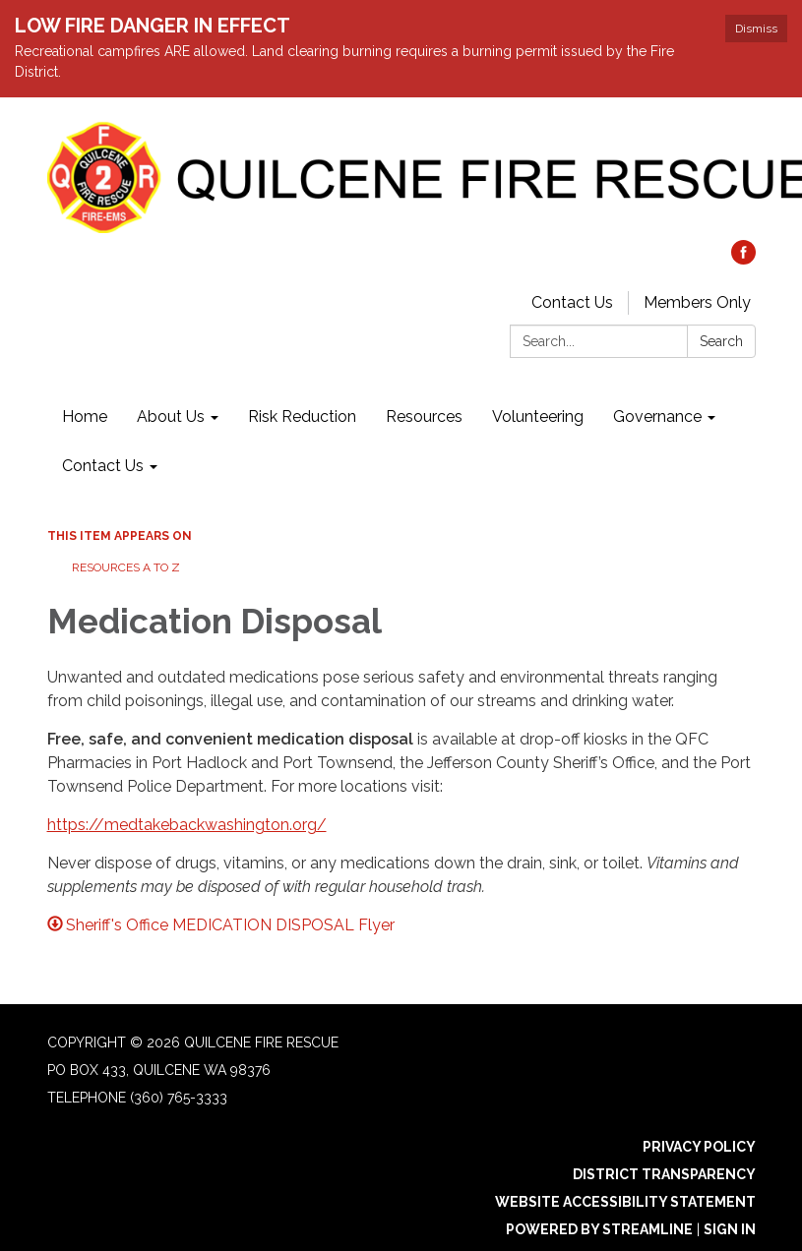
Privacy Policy (699, 1147)
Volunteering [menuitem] (538, 416)
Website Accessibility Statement (625, 1202)
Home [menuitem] (84, 416)
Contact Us (572, 302)
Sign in (730, 1229)
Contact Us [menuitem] (103, 465)
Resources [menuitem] (424, 416)
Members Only (697, 302)
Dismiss (756, 28)
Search (721, 341)
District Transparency (664, 1174)
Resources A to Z (126, 567)
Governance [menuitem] (657, 416)
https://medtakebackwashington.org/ (187, 824)
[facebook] (743, 259)
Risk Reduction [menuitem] (302, 416)
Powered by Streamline (599, 1229)
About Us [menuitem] (171, 416)
